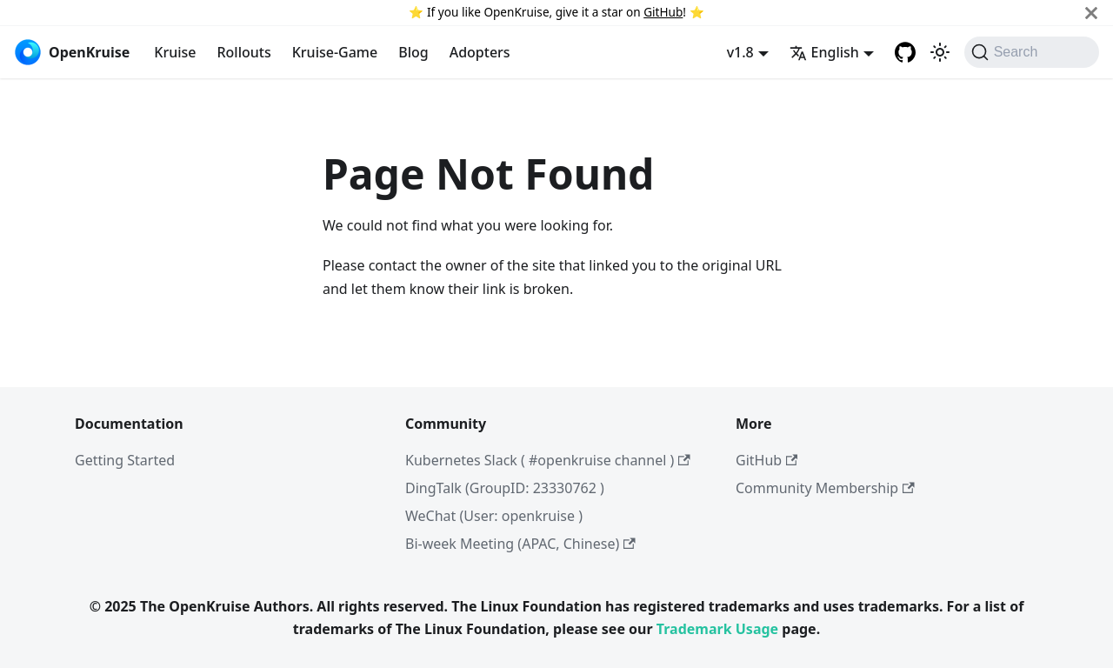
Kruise (175, 52)
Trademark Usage (717, 628)
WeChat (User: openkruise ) (494, 515)
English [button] (824, 52)
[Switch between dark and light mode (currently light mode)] (940, 52)
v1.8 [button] (740, 52)
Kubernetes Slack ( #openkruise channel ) (547, 460)
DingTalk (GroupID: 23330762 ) (504, 488)
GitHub (663, 11)
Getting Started (125, 460)
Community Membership (825, 488)
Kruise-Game (334, 52)
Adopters (480, 52)
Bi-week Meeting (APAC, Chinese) (520, 543)
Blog (413, 52)
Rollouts (243, 52)
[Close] (1091, 12)
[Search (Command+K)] (1031, 52)
